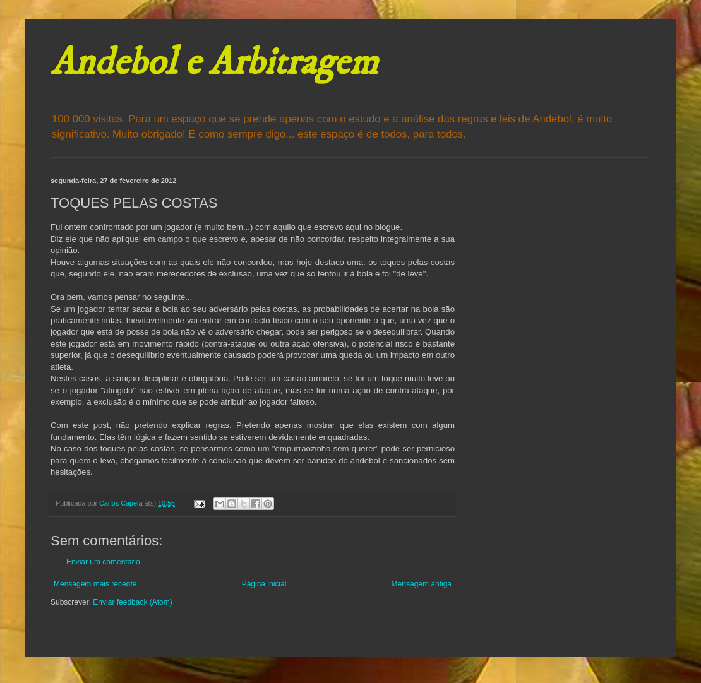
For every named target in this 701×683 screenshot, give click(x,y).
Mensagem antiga (422, 583)
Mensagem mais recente (95, 583)
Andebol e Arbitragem (214, 62)
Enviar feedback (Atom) (132, 602)
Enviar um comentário (103, 561)
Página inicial (264, 583)
